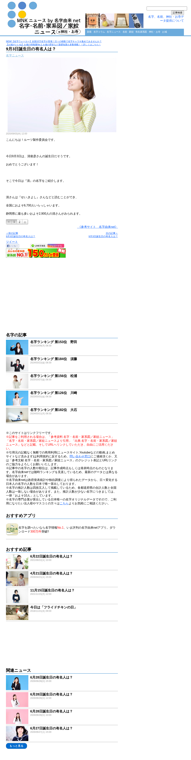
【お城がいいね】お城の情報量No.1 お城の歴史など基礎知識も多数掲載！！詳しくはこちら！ (53, 44)
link (62, 348)
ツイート (12, 241)
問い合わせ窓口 (80, 456)
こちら (64, 503)
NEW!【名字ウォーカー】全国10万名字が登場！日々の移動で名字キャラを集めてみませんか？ (54, 41)
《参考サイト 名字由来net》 (97, 226)
